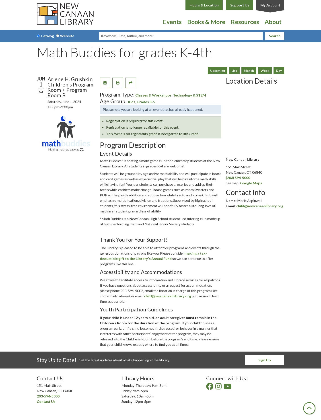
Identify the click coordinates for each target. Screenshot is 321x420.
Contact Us (46, 401)
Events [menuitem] (172, 21)
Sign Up (264, 360)
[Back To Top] (309, 408)
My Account (270, 5)
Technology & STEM (189, 95)
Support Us (239, 5)
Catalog (47, 36)
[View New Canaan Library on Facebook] (210, 387)
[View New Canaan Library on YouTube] (228, 387)
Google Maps (251, 183)
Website (67, 36)
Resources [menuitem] (245, 21)
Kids (131, 102)
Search (274, 36)
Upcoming (217, 70)
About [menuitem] (273, 21)
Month (249, 70)
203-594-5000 (48, 396)
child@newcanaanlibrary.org (167, 296)
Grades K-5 (146, 102)
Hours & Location (204, 5)
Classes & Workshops (153, 95)
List (234, 70)
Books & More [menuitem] (206, 21)
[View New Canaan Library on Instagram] (218, 387)
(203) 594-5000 (238, 177)
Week (265, 70)
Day (279, 70)
